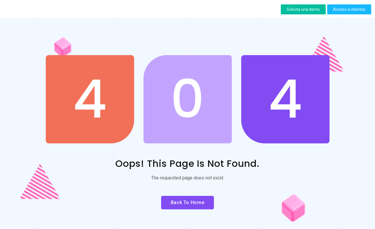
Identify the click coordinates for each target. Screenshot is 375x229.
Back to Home (188, 202)
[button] (303, 9)
